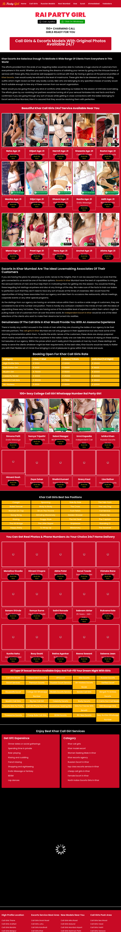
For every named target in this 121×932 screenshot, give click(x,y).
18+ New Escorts (84, 698)
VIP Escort (60, 660)
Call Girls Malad (38, 927)
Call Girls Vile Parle (98, 920)
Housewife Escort (13, 675)
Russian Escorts (108, 660)
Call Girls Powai (67, 927)
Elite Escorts (84, 660)
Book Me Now (13, 157)
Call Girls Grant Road (40, 903)
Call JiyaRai (47, 21)
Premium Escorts (37, 665)
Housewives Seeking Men (60, 689)
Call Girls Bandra (9, 910)
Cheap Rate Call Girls (37, 698)
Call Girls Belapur (9, 913)
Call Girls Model (13, 660)
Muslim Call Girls (13, 684)
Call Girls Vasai (96, 907)
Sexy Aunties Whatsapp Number (108, 700)
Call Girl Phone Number (36, 689)
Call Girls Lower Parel (40, 924)
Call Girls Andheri (9, 907)
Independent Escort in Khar (78, 304)
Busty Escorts (84, 684)
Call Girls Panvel (68, 924)
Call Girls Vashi (96, 910)
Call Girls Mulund (68, 907)
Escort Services (13, 665)
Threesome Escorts (13, 698)
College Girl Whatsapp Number (37, 677)
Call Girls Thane (8, 903)
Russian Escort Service (60, 665)
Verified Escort (107, 665)
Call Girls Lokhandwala (41, 920)
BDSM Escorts (60, 698)
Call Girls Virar (96, 924)
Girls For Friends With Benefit (84, 691)
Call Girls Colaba (9, 927)
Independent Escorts (36, 660)
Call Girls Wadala (97, 927)
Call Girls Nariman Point (71, 913)
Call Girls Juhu (37, 907)
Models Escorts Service (60, 675)
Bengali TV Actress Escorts (107, 677)
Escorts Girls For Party (13, 689)
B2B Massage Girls (107, 689)
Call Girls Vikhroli (97, 917)
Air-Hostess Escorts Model (84, 667)
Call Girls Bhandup (10, 917)
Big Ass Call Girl (37, 684)
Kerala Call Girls (84, 675)
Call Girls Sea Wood (98, 903)
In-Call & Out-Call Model (108, 684)
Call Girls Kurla (37, 917)
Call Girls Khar (37, 913)
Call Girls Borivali (9, 924)
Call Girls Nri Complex (70, 920)
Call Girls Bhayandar (10, 920)
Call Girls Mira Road (69, 903)
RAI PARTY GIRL (60, 14)
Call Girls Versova (97, 913)
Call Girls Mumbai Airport (71, 910)
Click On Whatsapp (72, 21)
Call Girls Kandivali (39, 910)
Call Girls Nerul (67, 917)
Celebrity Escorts (60, 684)
